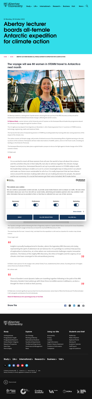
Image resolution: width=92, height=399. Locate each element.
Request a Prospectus (10, 344)
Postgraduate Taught (10, 338)
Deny (20, 217)
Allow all (72, 217)
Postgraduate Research (11, 340)
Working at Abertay (31, 338)
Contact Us (22, 370)
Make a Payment (74, 338)
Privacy (49, 338)
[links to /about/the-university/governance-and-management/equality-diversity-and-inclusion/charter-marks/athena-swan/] (10, 391)
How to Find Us (31, 370)
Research (56, 6)
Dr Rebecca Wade (13, 121)
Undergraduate (8, 335)
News (11, 57)
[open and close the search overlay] (87, 6)
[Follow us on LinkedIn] (9, 365)
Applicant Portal (74, 340)
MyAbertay (72, 335)
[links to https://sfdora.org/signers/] (67, 391)
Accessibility (51, 335)
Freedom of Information (54, 346)
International (45, 6)
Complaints (50, 348)
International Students (32, 340)
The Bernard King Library (33, 344)
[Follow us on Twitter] (5, 365)
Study (28, 6)
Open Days (7, 346)
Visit (73, 6)
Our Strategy (29, 335)
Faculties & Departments (33, 342)
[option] (11, 391)
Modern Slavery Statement (55, 344)
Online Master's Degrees (11, 342)
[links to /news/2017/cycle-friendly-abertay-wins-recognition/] (39, 391)
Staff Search (73, 346)
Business (66, 6)
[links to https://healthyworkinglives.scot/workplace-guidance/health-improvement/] (81, 391)
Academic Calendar (75, 344)
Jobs (39, 370)
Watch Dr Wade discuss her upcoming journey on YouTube (25, 297)
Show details (77, 211)
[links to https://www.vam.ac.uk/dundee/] (53, 391)
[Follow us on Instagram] (18, 365)
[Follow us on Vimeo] (26, 365)
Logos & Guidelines (75, 348)
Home (5, 57)
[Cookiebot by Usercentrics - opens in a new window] (77, 180)
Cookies (49, 340)
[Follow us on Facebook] (13, 365)
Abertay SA (72, 342)
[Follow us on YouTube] (22, 365)
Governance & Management (34, 346)
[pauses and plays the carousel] (6, 382)
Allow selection (46, 217)
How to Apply (8, 348)
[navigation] (81, 7)
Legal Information (52, 342)
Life (35, 6)
